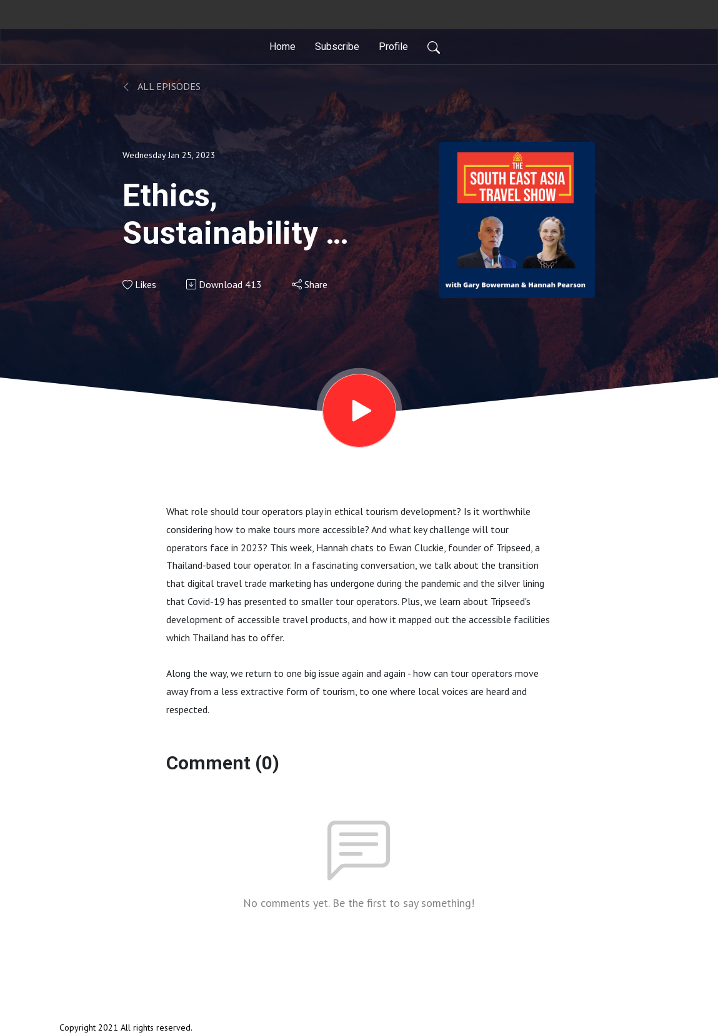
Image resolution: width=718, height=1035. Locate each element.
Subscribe (337, 46)
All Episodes (161, 86)
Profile (393, 46)
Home (282, 46)
